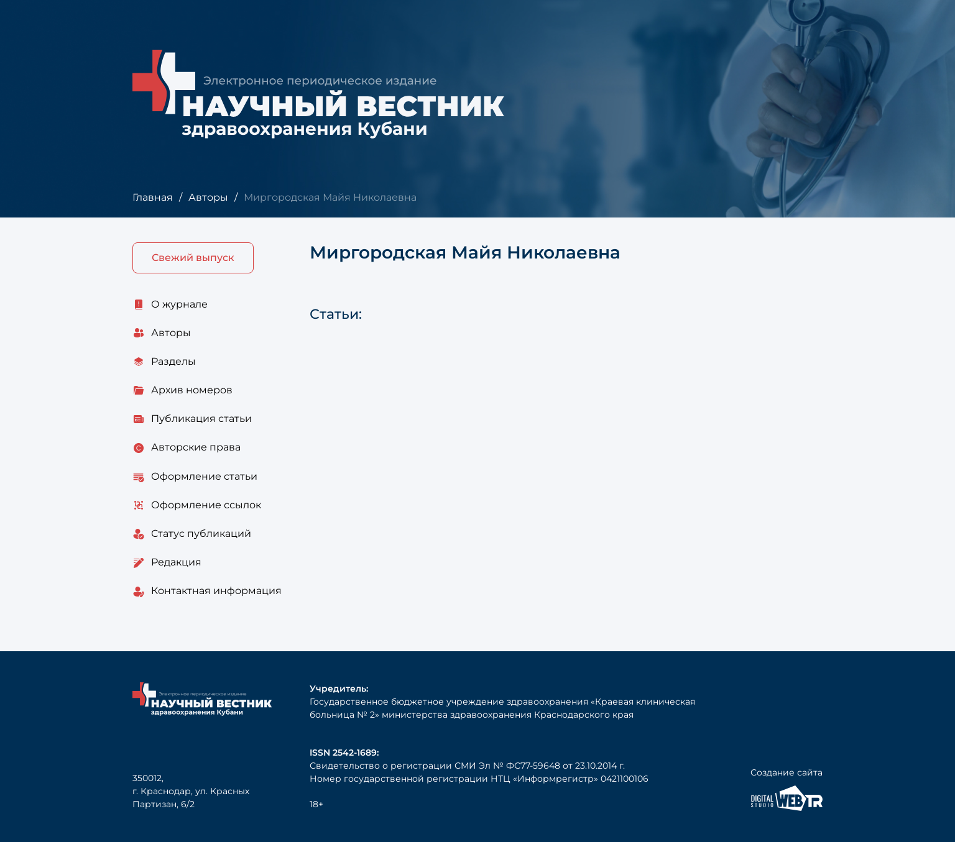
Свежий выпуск (193, 257)
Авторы (208, 197)
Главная (152, 197)
